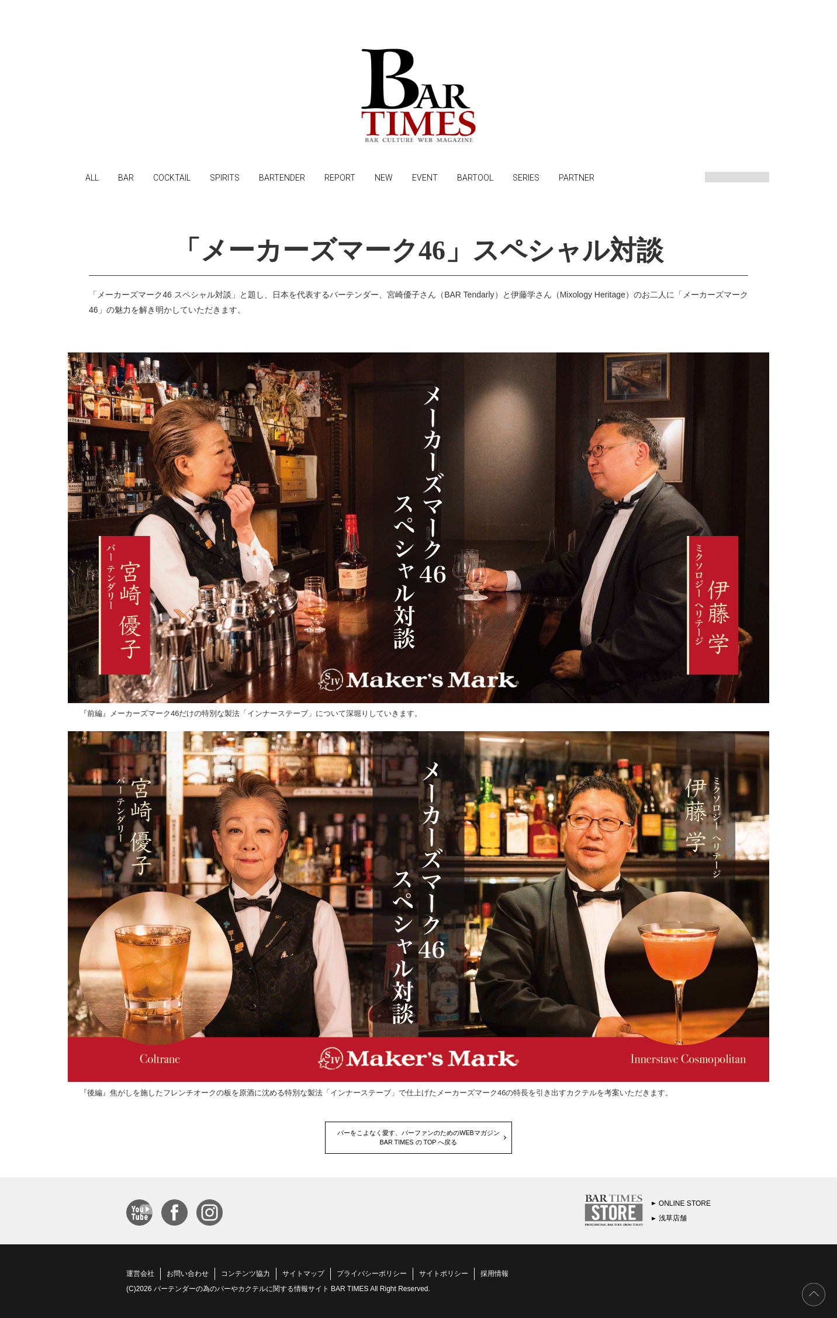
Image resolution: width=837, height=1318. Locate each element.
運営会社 (140, 1273)
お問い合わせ (188, 1273)
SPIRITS (225, 177)
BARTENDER (282, 177)
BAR (126, 177)
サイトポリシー (443, 1273)
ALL (92, 177)
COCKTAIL (172, 177)
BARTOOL (475, 177)
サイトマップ (303, 1273)
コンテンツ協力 (245, 1273)
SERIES (526, 177)
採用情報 (494, 1273)
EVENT (425, 177)
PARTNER (576, 177)
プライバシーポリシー (372, 1273)
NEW (384, 177)
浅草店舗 (673, 1218)
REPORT (339, 177)
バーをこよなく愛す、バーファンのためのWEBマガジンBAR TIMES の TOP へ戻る (418, 1137)
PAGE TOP (813, 1294)
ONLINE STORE (685, 1203)
